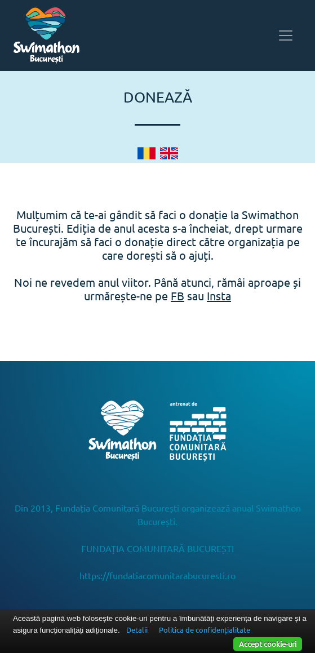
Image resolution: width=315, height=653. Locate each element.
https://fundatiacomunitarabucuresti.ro (157, 575)
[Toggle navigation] (285, 35)
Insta (219, 295)
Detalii (137, 629)
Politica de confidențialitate (204, 629)
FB (177, 295)
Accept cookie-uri (267, 643)
